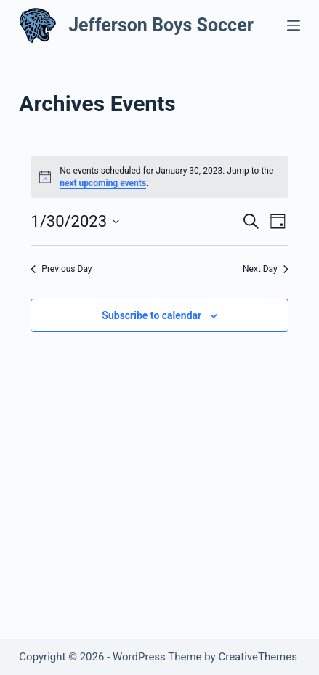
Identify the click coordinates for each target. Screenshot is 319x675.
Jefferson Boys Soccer (161, 25)
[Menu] (293, 25)
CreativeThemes (257, 656)
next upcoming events (103, 183)
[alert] (159, 177)
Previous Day (61, 269)
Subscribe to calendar (151, 315)
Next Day (265, 269)
